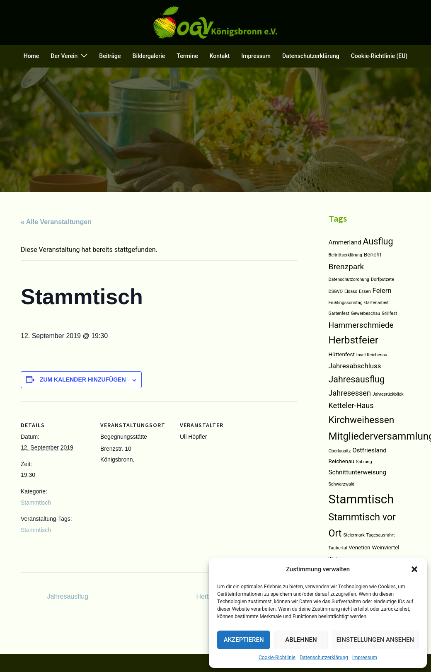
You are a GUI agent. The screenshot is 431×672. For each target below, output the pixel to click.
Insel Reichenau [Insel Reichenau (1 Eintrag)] (371, 355)
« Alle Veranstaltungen (56, 221)
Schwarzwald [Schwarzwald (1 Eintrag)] (342, 484)
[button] (414, 569)
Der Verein (64, 56)
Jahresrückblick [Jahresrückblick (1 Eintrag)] (388, 394)
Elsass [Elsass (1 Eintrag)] (350, 291)
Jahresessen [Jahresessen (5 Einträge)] (350, 393)
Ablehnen (301, 639)
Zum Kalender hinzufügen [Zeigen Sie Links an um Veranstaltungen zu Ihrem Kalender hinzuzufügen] (83, 379)
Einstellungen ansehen (375, 639)
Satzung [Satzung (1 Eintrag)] (364, 461)
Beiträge (110, 56)
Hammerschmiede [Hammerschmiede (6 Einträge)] (361, 325)
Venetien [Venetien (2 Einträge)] (359, 547)
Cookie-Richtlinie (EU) (379, 56)
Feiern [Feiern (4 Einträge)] (382, 290)
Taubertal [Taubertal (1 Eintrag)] (338, 548)
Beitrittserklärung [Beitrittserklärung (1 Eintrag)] (345, 255)
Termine (187, 56)
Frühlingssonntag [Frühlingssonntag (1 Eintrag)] (346, 302)
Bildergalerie (149, 56)
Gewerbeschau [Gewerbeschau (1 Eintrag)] (365, 313)
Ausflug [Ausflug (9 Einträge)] (378, 241)
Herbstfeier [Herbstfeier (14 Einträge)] (353, 340)
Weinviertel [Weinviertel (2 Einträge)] (385, 547)
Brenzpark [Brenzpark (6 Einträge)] (346, 266)
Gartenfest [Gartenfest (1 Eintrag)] (339, 313)
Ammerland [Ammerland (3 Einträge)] (345, 242)
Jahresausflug (66, 596)
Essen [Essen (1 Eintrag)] (365, 291)
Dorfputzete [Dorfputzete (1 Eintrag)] (382, 279)
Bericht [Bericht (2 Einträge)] (372, 254)
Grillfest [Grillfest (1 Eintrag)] (389, 313)
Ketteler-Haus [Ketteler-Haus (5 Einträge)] (351, 405)
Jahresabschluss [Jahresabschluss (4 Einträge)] (355, 366)
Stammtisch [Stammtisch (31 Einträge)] (361, 499)
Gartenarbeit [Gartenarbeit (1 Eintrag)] (376, 302)
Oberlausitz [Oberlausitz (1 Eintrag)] (340, 451)
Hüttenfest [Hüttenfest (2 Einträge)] (342, 354)
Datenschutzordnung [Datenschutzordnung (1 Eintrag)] (349, 279)
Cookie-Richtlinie (277, 657)
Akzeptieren (244, 639)
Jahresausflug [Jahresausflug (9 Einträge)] (357, 379)
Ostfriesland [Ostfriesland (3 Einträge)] (369, 450)
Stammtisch (36, 502)
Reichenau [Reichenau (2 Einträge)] (341, 461)
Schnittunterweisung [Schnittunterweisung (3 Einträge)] (358, 472)
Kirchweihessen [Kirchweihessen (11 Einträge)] (362, 419)
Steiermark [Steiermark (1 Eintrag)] (353, 535)
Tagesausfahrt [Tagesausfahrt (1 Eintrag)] (380, 535)
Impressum (364, 657)
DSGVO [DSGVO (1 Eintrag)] (336, 291)
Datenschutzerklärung (324, 657)
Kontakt (220, 56)
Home (31, 56)
